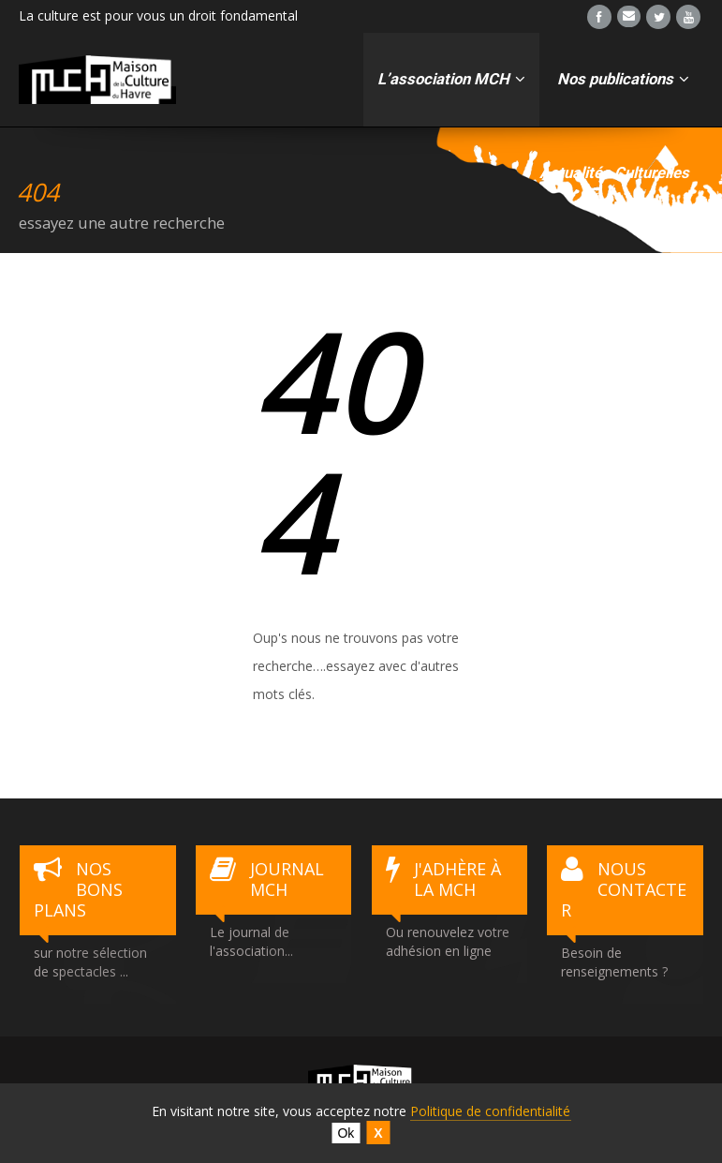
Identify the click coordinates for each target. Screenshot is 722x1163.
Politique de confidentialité (490, 1111)
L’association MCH (451, 78)
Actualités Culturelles (614, 173)
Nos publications (623, 78)
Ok (345, 1133)
